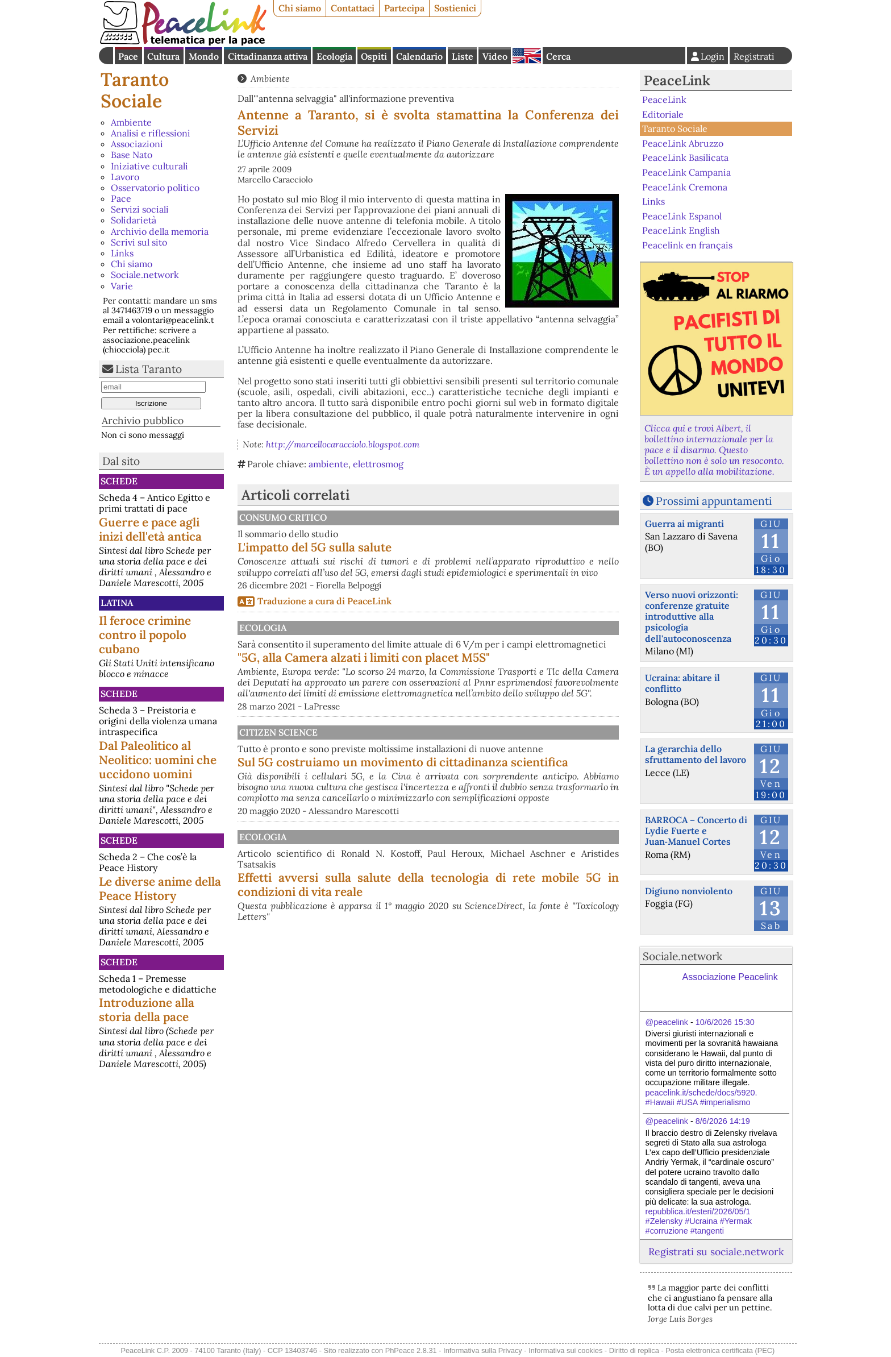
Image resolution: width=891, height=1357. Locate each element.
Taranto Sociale (135, 90)
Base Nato (131, 154)
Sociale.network (145, 274)
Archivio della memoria (160, 231)
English (527, 55)
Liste (462, 56)
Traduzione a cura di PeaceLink (324, 611)
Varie (122, 286)
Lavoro (125, 176)
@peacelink (667, 1022)
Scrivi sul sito (139, 242)
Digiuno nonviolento (688, 891)
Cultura (163, 56)
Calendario (419, 56)
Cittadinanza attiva (267, 56)
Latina (117, 602)
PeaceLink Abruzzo (682, 143)
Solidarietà (133, 220)
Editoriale (663, 114)
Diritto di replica (634, 1350)
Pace (128, 56)
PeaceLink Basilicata (685, 157)
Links (122, 253)
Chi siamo (299, 8)
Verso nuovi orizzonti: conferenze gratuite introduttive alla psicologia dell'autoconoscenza (691, 616)
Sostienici (455, 8)
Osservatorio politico (155, 187)
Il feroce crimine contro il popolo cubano (145, 635)
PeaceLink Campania (686, 172)
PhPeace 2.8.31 (411, 1350)
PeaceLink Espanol (682, 215)
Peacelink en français (687, 245)
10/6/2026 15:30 (725, 1022)
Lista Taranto (148, 369)
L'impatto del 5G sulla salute (433, 547)
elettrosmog (378, 464)
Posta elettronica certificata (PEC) (720, 1350)
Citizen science (395, 764)
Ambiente (131, 122)
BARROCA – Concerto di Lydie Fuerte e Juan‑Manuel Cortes (696, 830)
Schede (119, 481)
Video (494, 56)
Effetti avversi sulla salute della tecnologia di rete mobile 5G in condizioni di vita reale (487, 964)
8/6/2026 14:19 (723, 1121)
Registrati (754, 56)
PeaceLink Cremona (684, 186)
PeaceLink (677, 80)
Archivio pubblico (143, 420)
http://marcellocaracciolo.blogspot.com (342, 444)
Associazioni (137, 144)
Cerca (558, 56)
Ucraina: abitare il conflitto (682, 683)
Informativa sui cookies (565, 1350)
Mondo (204, 56)
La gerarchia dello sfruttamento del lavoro (695, 754)
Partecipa (404, 8)
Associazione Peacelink (730, 977)
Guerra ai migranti (684, 523)
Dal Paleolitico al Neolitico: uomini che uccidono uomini (157, 760)
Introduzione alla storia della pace (146, 1009)
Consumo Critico (399, 517)
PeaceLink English (681, 230)
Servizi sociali (140, 209)
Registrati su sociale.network (716, 1251)
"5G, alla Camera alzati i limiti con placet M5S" (482, 679)
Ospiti (374, 56)
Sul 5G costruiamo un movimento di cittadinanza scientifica (487, 813)
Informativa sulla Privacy (482, 1350)
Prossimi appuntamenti (714, 501)
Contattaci (352, 8)
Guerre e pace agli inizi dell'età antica (150, 529)
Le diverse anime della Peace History (160, 888)
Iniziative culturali (149, 166)
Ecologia (334, 56)
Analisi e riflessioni (150, 133)
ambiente (328, 464)
